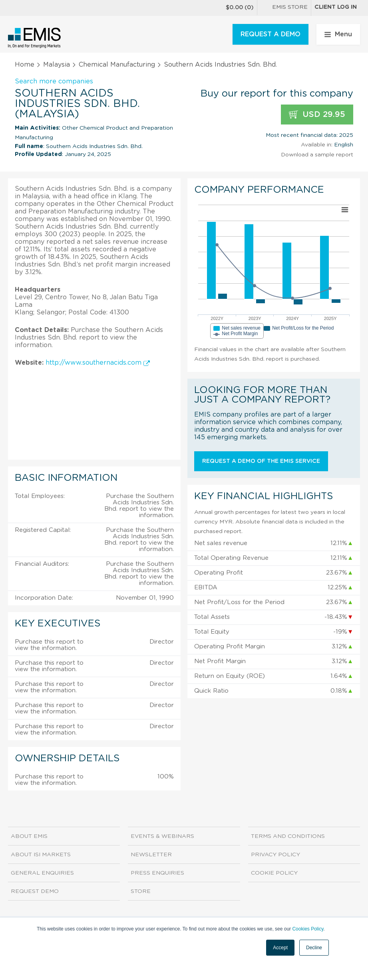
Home (24, 64)
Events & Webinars (162, 836)
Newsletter (151, 854)
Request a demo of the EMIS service (261, 461)
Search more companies (54, 81)
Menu (338, 34)
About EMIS (29, 836)
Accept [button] (280, 947)
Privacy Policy (275, 854)
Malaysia (56, 64)
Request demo (35, 891)
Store (141, 891)
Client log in (335, 7)
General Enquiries (42, 873)
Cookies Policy (307, 929)
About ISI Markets (41, 854)
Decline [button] (314, 947)
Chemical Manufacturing (117, 64)
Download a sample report (317, 155)
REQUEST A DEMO (270, 34)
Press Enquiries (157, 873)
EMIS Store (284, 8)
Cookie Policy (274, 873)
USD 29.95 (317, 115)
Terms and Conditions (288, 836)
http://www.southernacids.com (98, 363)
